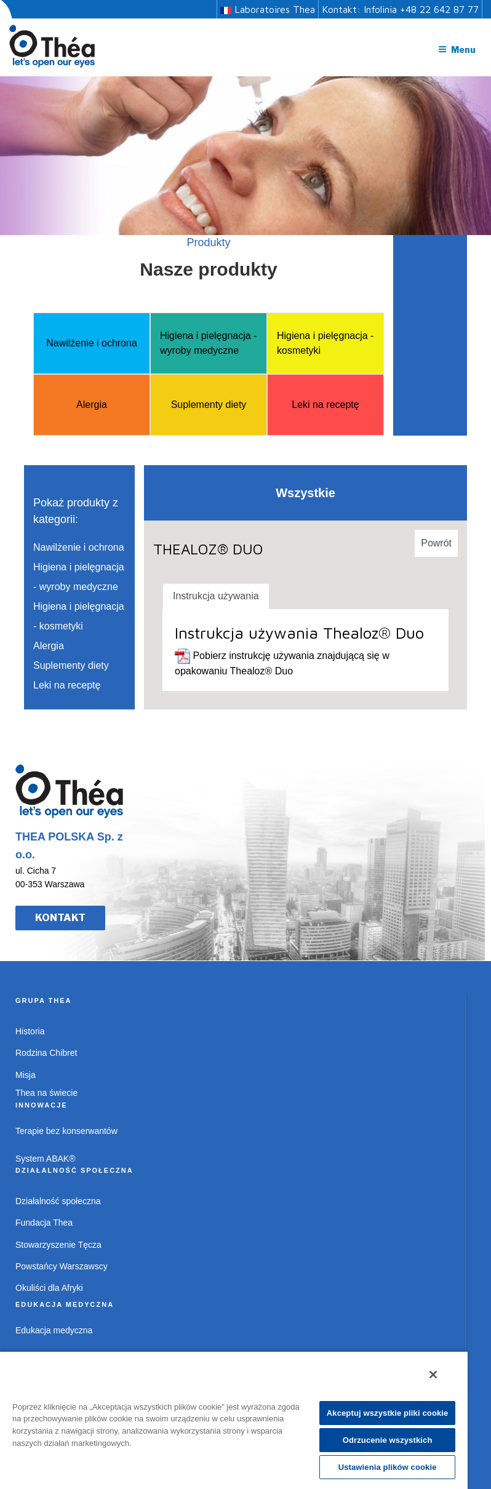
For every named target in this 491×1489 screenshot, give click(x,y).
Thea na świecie (46, 1093)
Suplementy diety (209, 404)
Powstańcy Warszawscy (61, 1266)
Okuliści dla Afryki (49, 1288)
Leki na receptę (325, 404)
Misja (25, 1075)
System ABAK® (45, 1159)
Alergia (91, 404)
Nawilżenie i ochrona (91, 343)
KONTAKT (60, 918)
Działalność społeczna (58, 1201)
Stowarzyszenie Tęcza (58, 1245)
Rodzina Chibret (46, 1053)
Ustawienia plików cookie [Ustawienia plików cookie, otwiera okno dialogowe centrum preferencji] (387, 1467)
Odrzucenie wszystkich (388, 1440)
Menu (457, 49)
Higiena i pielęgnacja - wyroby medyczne (208, 343)
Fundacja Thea (44, 1223)
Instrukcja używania (216, 596)
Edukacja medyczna (53, 1330)
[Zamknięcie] (433, 1374)
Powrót (436, 543)
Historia (29, 1031)
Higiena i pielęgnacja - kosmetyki (325, 343)
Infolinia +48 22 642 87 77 (421, 9)
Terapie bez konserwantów (66, 1131)
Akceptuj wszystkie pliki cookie (388, 1413)
